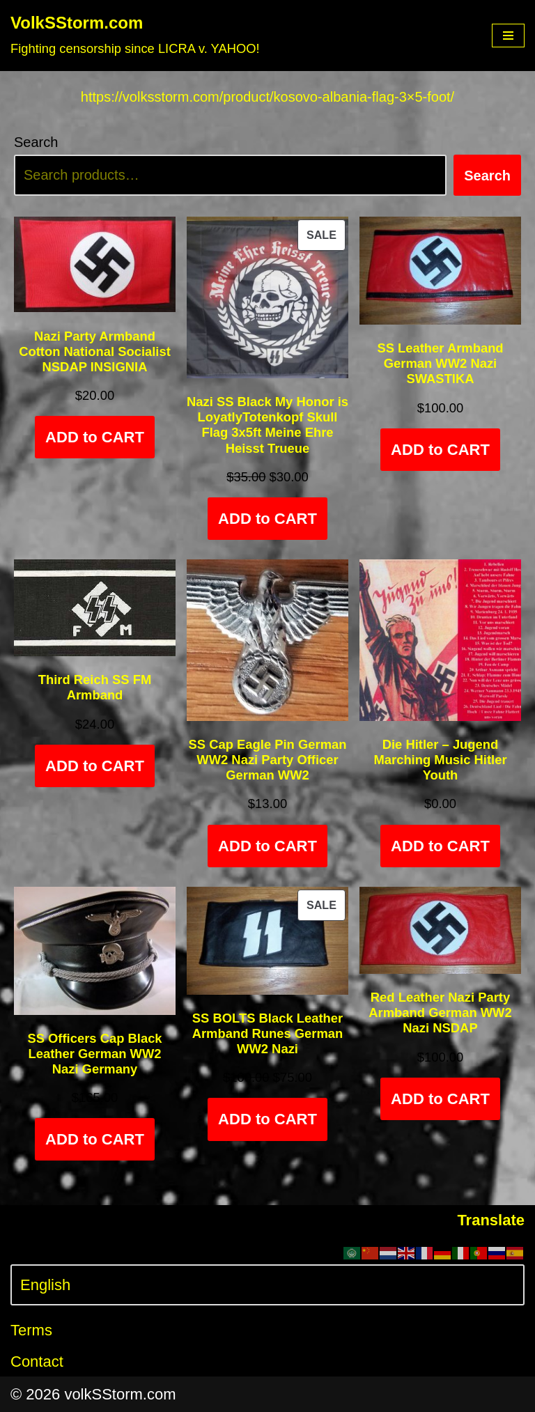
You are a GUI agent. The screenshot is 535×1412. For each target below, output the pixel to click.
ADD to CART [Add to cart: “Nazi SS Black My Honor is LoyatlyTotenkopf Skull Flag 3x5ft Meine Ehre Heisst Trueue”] (267, 518)
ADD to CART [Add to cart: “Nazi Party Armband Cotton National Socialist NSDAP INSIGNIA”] (94, 437)
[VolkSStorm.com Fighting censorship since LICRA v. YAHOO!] (135, 35)
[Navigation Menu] (508, 35)
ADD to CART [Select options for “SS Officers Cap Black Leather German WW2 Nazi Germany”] (94, 1139)
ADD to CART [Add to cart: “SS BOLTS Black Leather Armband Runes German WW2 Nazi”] (267, 1119)
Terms (31, 1330)
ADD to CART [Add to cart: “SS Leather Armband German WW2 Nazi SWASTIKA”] (440, 449)
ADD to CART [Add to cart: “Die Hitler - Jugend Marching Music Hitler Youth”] (440, 846)
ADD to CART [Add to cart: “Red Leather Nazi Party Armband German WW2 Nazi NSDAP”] (440, 1099)
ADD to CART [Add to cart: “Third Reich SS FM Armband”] (94, 766)
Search (36, 142)
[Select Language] (267, 1284)
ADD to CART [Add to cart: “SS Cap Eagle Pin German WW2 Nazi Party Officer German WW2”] (267, 846)
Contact (36, 1361)
